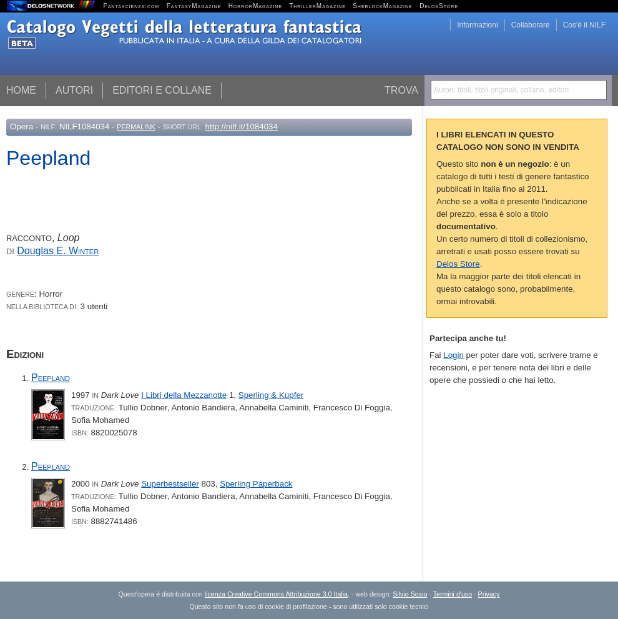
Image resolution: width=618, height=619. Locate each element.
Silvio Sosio (410, 594)
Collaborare (530, 25)
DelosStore (438, 5)
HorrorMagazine (255, 5)
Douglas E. (58, 250)
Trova (401, 90)
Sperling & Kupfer (270, 395)
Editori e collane (162, 90)
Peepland (50, 377)
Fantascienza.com (132, 5)
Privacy (489, 594)
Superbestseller (170, 483)
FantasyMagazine (194, 5)
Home (21, 90)
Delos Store (458, 264)
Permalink (136, 127)
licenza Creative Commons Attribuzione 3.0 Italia (276, 594)
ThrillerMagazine (317, 5)
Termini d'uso (452, 594)
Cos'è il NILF (584, 25)
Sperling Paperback (256, 483)
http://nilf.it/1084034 (241, 126)
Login (453, 355)
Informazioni (477, 25)
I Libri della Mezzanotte (184, 395)
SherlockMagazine (383, 5)
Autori (74, 90)
